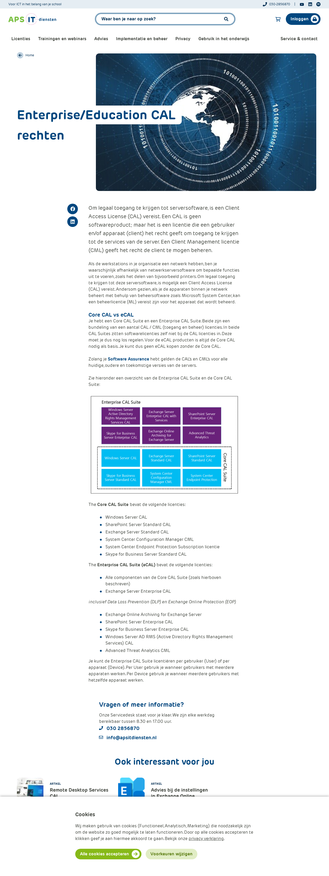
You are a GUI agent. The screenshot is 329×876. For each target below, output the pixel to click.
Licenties (20, 39)
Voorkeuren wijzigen (171, 854)
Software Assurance (128, 359)
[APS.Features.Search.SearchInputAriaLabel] (165, 19)
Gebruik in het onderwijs (223, 39)
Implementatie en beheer (141, 39)
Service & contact (299, 39)
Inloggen (300, 19)
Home (29, 55)
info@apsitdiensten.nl (131, 737)
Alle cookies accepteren (104, 854)
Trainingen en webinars (62, 39)
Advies (101, 39)
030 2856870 (123, 728)
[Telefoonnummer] (279, 4)
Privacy (182, 39)
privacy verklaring (206, 838)
